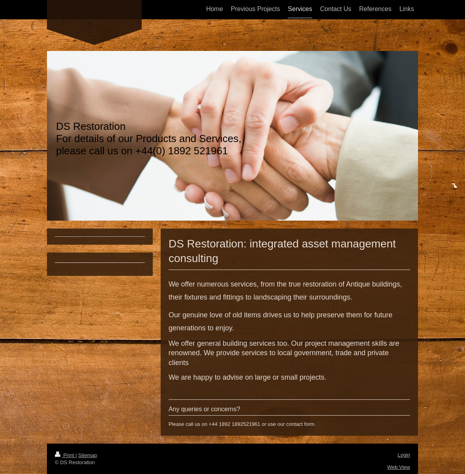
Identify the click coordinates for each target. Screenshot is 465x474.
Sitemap (87, 455)
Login (404, 455)
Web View (398, 467)
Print (65, 455)
